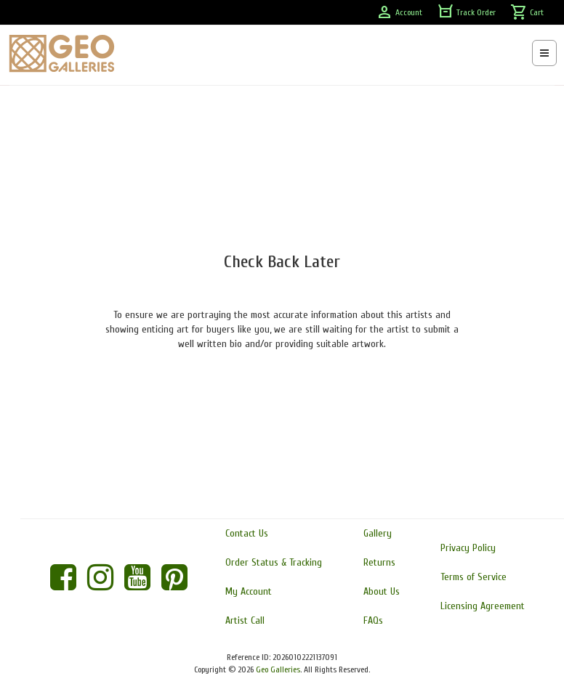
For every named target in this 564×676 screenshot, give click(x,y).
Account (399, 12)
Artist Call (245, 620)
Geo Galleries (278, 669)
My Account (248, 591)
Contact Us (246, 533)
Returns (379, 562)
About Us (381, 591)
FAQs (373, 620)
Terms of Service (473, 577)
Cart (527, 12)
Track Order (466, 12)
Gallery (377, 533)
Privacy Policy (468, 548)
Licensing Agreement (482, 606)
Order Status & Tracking (273, 562)
